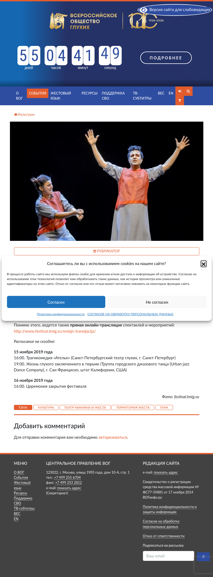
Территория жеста (133, 407)
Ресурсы (90, 93)
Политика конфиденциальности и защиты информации (170, 509)
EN (171, 93)
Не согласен (157, 302)
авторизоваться (113, 437)
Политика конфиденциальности (61, 314)
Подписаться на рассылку (163, 545)
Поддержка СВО (113, 95)
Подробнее (166, 57)
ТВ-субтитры (142, 95)
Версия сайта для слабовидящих (174, 9)
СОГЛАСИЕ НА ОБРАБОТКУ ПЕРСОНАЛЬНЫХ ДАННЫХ (130, 314)
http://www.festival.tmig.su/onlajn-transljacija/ (55, 331)
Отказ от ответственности (164, 536)
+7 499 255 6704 (67, 477)
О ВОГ (19, 95)
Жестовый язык (60, 95)
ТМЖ (164, 407)
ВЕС (161, 93)
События (37, 93)
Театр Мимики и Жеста (85, 407)
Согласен (56, 302)
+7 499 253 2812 (68, 482)
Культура (46, 407)
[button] (203, 263)
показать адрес (69, 488)
